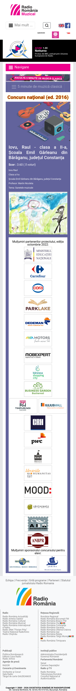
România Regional (49, 616)
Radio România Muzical (14, 623)
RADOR (6, 665)
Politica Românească (13, 654)
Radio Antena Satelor (13, 618)
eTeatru (6, 627)
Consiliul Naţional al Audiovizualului (50, 677)
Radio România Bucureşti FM (55, 618)
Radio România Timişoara (53, 640)
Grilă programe (37, 580)
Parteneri (53, 580)
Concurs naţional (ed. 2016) (37, 97)
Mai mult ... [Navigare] (20, 25)
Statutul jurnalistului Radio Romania (46, 582)
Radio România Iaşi (50, 632)
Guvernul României (50, 656)
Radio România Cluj (50, 623)
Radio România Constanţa (53, 625)
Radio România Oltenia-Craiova (56, 629)
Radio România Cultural (14, 621)
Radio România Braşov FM (53, 621)
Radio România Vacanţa (52, 627)
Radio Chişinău (10, 634)
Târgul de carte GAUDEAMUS (17, 676)
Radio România (48, 672)
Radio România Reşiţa (51, 634)
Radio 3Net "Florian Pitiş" (15, 629)
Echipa (10, 580)
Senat (43, 663)
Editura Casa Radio (12, 656)
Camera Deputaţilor (50, 665)
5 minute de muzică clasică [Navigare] (36, 87)
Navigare (18, 67)
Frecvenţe (21, 580)
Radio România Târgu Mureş (54, 636)
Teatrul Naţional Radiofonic (16, 632)
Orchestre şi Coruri (12, 672)
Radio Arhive (9, 659)
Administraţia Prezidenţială (54, 654)
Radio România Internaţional (16, 625)
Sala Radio (8, 674)
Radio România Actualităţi (15, 616)
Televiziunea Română (51, 674)
